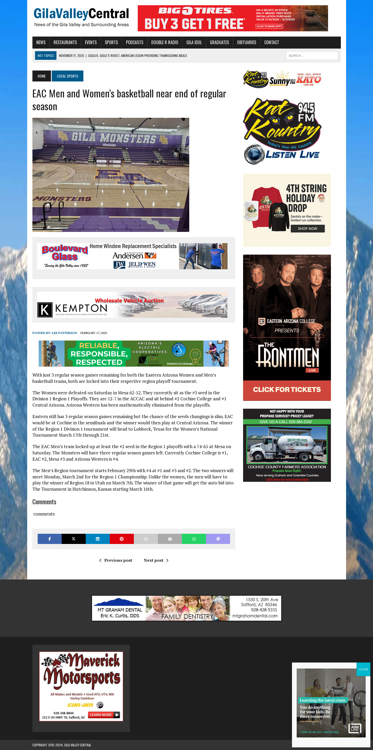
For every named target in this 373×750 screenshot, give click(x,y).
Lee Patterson (64, 333)
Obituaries (246, 42)
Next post (156, 560)
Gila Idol (194, 42)
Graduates (219, 42)
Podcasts (134, 42)
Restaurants (65, 42)
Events (91, 42)
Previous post (115, 560)
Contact (271, 42)
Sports (111, 42)
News (40, 42)
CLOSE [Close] (363, 669)
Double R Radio (164, 42)
